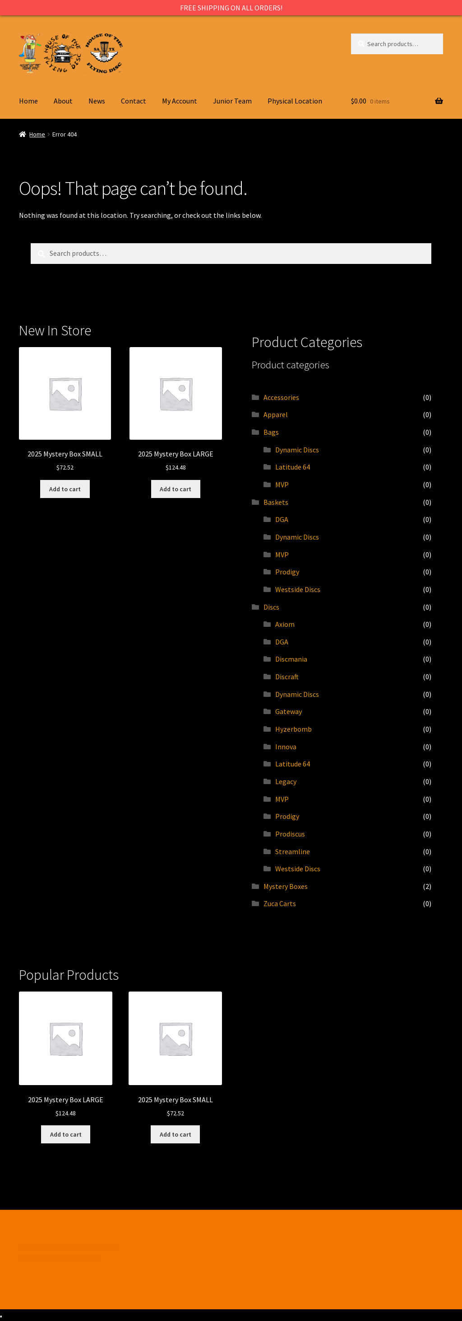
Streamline (292, 851)
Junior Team (232, 100)
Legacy (285, 781)
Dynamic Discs (297, 449)
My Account (179, 100)
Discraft (287, 676)
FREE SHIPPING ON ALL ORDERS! (231, 7)
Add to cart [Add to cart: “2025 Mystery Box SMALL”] (65, 489)
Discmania (291, 658)
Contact (133, 100)
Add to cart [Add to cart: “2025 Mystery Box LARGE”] (175, 489)
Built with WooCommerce (59, 1257)
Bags (271, 432)
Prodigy (287, 571)
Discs (271, 606)
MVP (282, 484)
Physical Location (295, 100)
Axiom (285, 624)
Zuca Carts (279, 903)
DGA (281, 519)
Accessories (281, 397)
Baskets (275, 502)
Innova (285, 746)
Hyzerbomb (293, 728)
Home (28, 100)
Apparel (275, 414)
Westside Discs (297, 589)
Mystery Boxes (285, 886)
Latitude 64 (292, 466)
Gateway (288, 711)
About (63, 100)
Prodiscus (290, 833)
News (96, 100)
